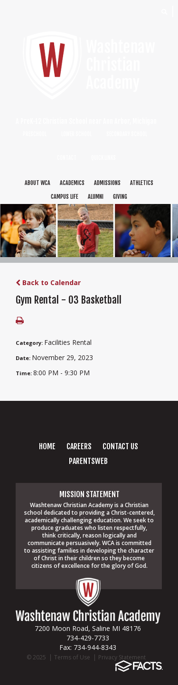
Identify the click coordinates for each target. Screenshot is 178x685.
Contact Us (120, 446)
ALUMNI (95, 196)
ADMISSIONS (107, 182)
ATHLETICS (141, 182)
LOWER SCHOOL (76, 134)
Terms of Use (72, 657)
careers (79, 446)
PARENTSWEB (88, 461)
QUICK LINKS (103, 158)
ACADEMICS (72, 182)
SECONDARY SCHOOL (126, 134)
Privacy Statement (122, 657)
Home (47, 446)
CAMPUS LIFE (64, 196)
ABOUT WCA (37, 182)
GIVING (120, 196)
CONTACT (66, 158)
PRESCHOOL (35, 134)
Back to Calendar (48, 282)
